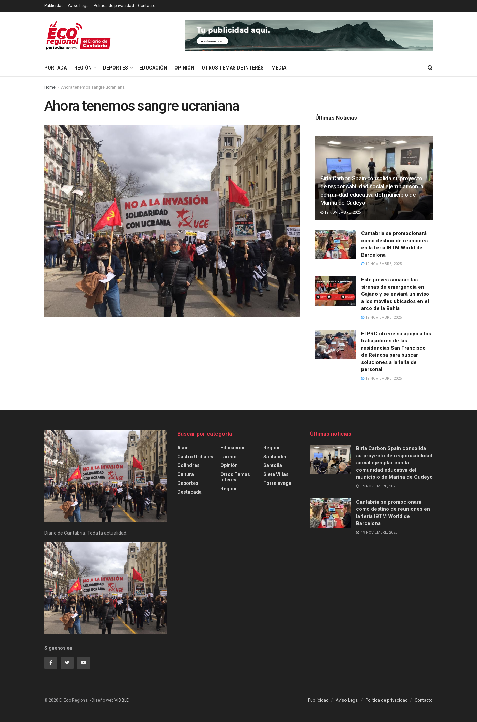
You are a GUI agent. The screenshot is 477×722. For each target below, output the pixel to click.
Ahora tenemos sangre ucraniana (93, 87)
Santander (275, 456)
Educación (153, 68)
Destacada (189, 492)
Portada (55, 68)
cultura (185, 474)
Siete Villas (276, 474)
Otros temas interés (235, 477)
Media (278, 68)
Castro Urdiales (195, 456)
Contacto (146, 5)
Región (83, 68)
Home (50, 87)
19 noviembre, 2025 (340, 212)
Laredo (228, 456)
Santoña (272, 465)
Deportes (115, 68)
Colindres (188, 465)
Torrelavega (277, 483)
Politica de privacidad (114, 5)
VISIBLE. (121, 700)
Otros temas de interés (233, 68)
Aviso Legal (79, 5)
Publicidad (54, 5)
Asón (183, 447)
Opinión (184, 68)
